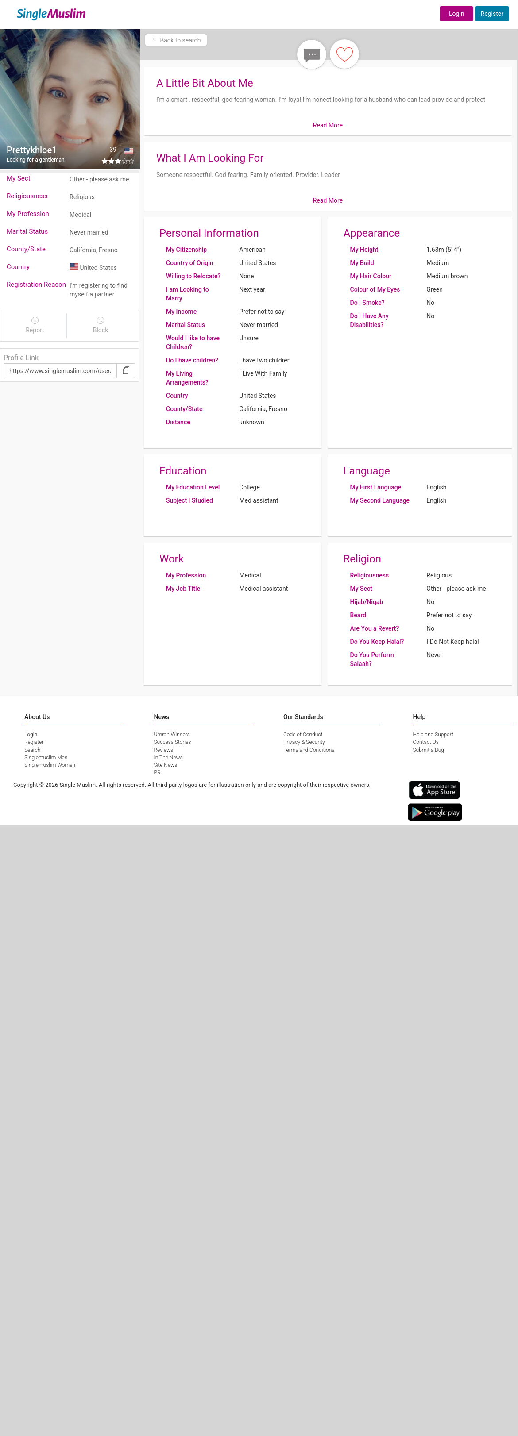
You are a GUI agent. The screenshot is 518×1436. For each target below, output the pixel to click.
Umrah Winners (172, 734)
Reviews (164, 750)
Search (32, 750)
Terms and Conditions (309, 750)
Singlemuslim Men (45, 758)
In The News (168, 758)
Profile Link (21, 358)
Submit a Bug (428, 750)
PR (157, 773)
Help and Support (433, 734)
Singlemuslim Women (49, 765)
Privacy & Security (304, 742)
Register (492, 13)
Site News (166, 765)
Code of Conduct (302, 734)
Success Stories (172, 742)
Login (456, 13)
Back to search (176, 40)
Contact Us (426, 742)
